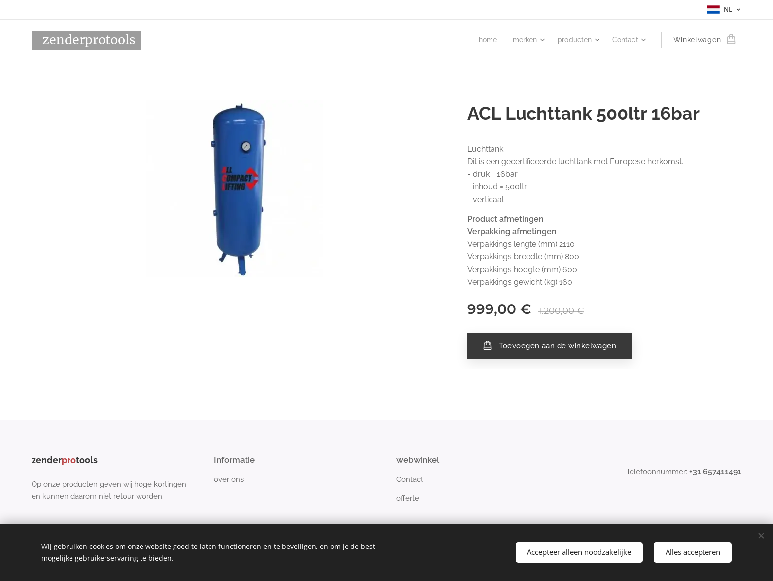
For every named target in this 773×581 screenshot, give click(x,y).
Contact (409, 479)
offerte (407, 498)
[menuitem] (483, 40)
